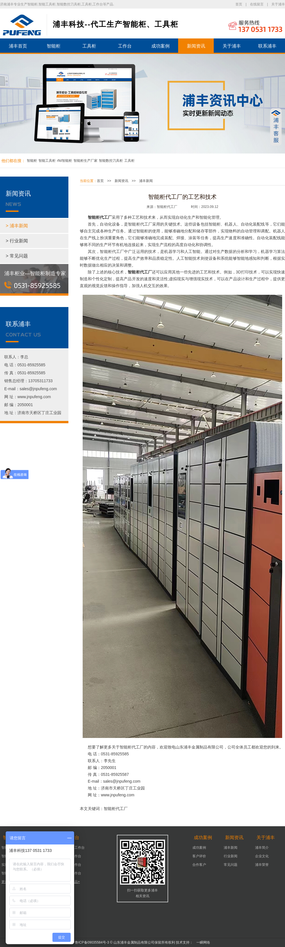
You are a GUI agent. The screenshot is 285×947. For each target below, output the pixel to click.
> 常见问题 (17, 255)
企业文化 (262, 856)
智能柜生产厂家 (85, 161)
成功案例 (160, 46)
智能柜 (53, 46)
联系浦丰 (267, 46)
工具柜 (89, 46)
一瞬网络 (201, 942)
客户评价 (199, 856)
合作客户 (199, 865)
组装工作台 (72, 873)
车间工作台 (72, 865)
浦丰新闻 (146, 181)
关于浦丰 (278, 4)
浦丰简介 (262, 848)
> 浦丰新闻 (17, 225)
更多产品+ (72, 882)
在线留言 (257, 4)
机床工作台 (72, 856)
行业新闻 (230, 856)
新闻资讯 (196, 46)
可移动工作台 (74, 848)
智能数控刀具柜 (111, 161)
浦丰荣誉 (262, 865)
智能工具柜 (47, 161)
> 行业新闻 (17, 240)
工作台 (125, 46)
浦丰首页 (18, 46)
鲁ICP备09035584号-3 (92, 942)
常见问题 (230, 865)
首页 (238, 4)
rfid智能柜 (64, 161)
